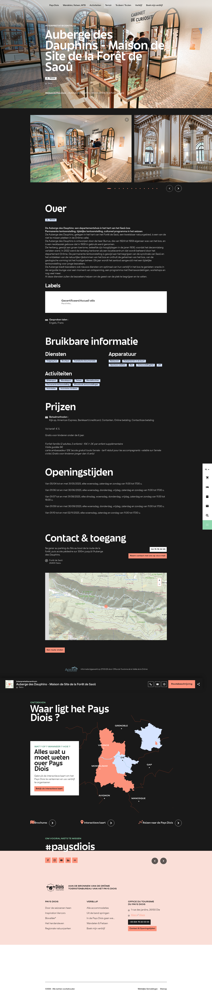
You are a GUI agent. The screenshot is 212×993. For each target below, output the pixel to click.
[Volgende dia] (178, 188)
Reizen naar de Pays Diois (155, 824)
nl (206, 469)
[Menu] (207, 525)
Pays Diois (54, 5)
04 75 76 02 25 (155, 551)
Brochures (39, 824)
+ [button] (159, 580)
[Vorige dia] (169, 188)
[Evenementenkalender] (207, 496)
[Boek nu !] (207, 477)
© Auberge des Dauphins (127, 120)
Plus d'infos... (68, 304)
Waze (142, 914)
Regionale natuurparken (58, 927)
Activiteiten (95, 5)
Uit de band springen (98, 912)
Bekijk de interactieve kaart (52, 788)
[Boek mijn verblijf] (207, 487)
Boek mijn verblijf (154, 5)
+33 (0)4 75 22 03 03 (142, 922)
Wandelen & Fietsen (97, 922)
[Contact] (207, 506)
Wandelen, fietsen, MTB (74, 5)
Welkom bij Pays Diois (55, 93)
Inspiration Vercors (55, 912)
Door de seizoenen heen (58, 907)
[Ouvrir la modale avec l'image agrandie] (81, 148)
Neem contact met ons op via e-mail (143, 560)
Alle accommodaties (98, 907)
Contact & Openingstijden (146, 931)
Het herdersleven (54, 922)
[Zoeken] (207, 515)
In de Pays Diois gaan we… (101, 917)
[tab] (109, 188)
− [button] (159, 584)
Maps (134, 914)
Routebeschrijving (179, 685)
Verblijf (138, 5)
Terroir (108, 5)
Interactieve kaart (92, 824)
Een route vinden (57, 649)
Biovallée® (50, 917)
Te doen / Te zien (123, 5)
